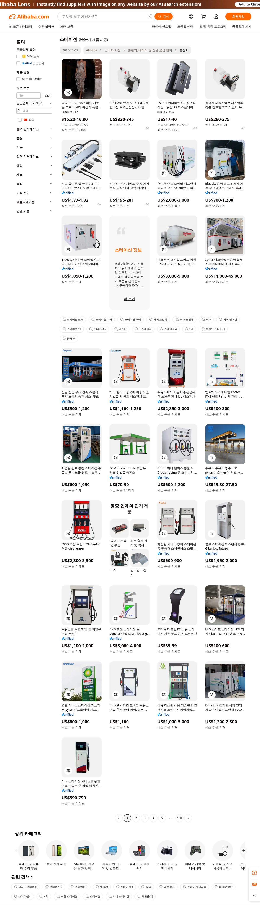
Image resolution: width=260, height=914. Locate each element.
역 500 (102, 887)
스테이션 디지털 (194, 887)
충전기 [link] (183, 50)
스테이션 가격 (101, 319)
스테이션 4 (168, 329)
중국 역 (69, 338)
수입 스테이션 (67, 896)
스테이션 (93, 896)
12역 (146, 887)
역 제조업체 (158, 319)
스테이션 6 (124, 887)
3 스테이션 (143, 329)
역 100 (120, 329)
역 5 (206, 319)
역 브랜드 (167, 887)
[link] (254, 872)
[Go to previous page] (119, 818)
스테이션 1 (79, 887)
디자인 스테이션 (25, 887)
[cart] (204, 17)
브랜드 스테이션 (213, 329)
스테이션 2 (97, 329)
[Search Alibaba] (103, 16)
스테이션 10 (72, 329)
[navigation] (33, 429)
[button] (150, 16)
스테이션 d (22, 896)
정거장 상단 (223, 887)
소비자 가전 (112, 50)
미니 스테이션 (119, 896)
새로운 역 (145, 896)
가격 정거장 (228, 319)
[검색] (163, 16)
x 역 (44, 896)
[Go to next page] (188, 818)
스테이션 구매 (130, 319)
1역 (189, 329)
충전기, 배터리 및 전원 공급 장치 (150, 50)
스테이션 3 (54, 887)
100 (179, 818)
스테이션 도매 (73, 319)
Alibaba (91, 50)
